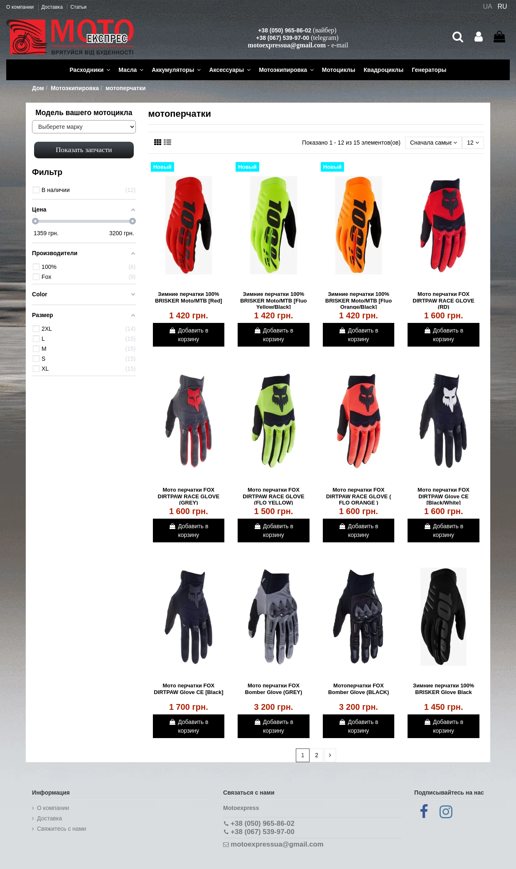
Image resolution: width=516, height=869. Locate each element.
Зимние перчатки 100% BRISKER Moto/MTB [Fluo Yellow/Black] (273, 300)
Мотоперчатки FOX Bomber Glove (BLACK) (358, 688)
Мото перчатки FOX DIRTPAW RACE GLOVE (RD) (443, 300)
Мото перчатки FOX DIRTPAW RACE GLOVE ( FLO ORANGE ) (358, 496)
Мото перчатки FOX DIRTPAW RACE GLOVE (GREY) (189, 496)
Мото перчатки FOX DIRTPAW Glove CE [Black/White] (443, 496)
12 (473, 142)
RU (502, 6)
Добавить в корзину (188, 334)
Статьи (78, 7)
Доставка (53, 7)
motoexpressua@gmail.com (287, 45)
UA (487, 6)
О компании (20, 7)
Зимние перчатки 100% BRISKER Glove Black (443, 688)
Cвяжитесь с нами (61, 828)
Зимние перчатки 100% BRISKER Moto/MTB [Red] (188, 297)
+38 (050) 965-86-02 (284, 30)
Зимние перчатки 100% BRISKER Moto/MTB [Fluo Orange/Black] (358, 300)
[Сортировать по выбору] (433, 143)
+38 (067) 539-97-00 (282, 37)
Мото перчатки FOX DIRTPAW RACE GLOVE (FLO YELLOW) (274, 496)
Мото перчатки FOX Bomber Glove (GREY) (273, 688)
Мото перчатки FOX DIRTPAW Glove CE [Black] (188, 688)
